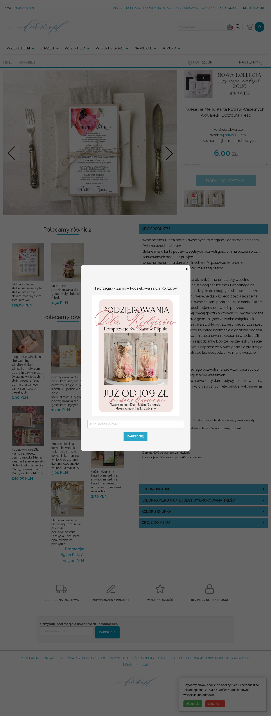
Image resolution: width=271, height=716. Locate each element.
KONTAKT (49, 687)
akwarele (27, 62)
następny (248, 62)
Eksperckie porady (140, 8)
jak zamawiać (187, 8)
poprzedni (203, 62)
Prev (11, 168)
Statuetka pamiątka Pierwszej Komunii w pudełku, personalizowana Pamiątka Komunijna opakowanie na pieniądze (66, 561)
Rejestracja (253, 8)
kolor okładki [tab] (155, 518)
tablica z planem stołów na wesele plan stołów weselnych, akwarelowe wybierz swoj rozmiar (27, 321)
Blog (117, 8)
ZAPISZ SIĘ (107, 661)
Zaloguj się (229, 8)
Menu (7, 62)
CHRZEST (47, 48)
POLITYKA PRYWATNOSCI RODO (82, 687)
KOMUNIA (169, 48)
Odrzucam (215, 703)
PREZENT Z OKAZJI (110, 48)
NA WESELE (143, 48)
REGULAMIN (29, 687)
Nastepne (169, 168)
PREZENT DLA (75, 48)
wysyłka (209, 8)
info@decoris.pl (24, 8)
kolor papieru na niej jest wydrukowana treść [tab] (188, 529)
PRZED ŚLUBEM (18, 48)
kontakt (165, 8)
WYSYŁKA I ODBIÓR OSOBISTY (132, 687)
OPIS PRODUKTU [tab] (156, 258)
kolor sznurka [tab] (156, 540)
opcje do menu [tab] (156, 552)
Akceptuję (192, 703)
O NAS (162, 687)
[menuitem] (22, 48)
